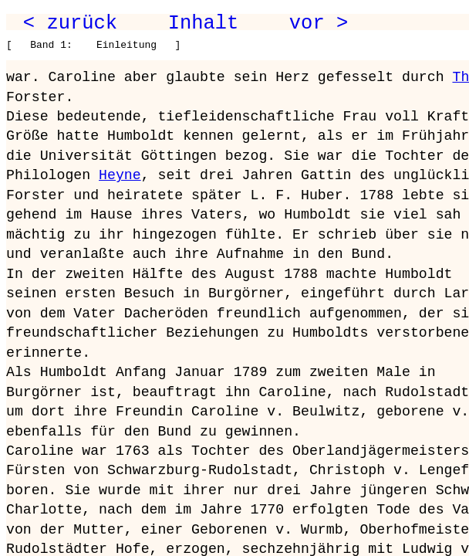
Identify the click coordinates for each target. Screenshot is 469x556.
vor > (318, 23)
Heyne (120, 175)
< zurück (70, 23)
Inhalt (203, 23)
